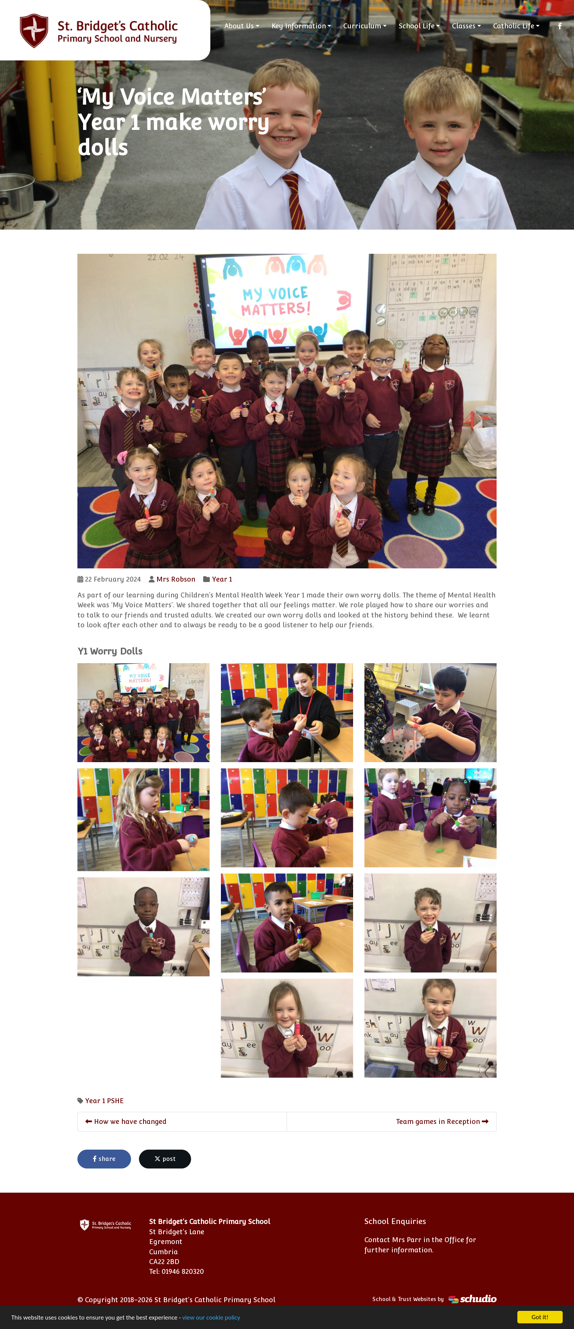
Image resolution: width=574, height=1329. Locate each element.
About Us (239, 26)
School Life (417, 26)
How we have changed (126, 1121)
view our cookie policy (211, 1317)
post (165, 1158)
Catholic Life (513, 26)
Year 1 (222, 579)
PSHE (115, 1101)
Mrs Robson (175, 579)
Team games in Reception (442, 1121)
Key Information (299, 26)
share (104, 1158)
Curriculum (362, 26)
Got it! (540, 1317)
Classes (463, 26)
